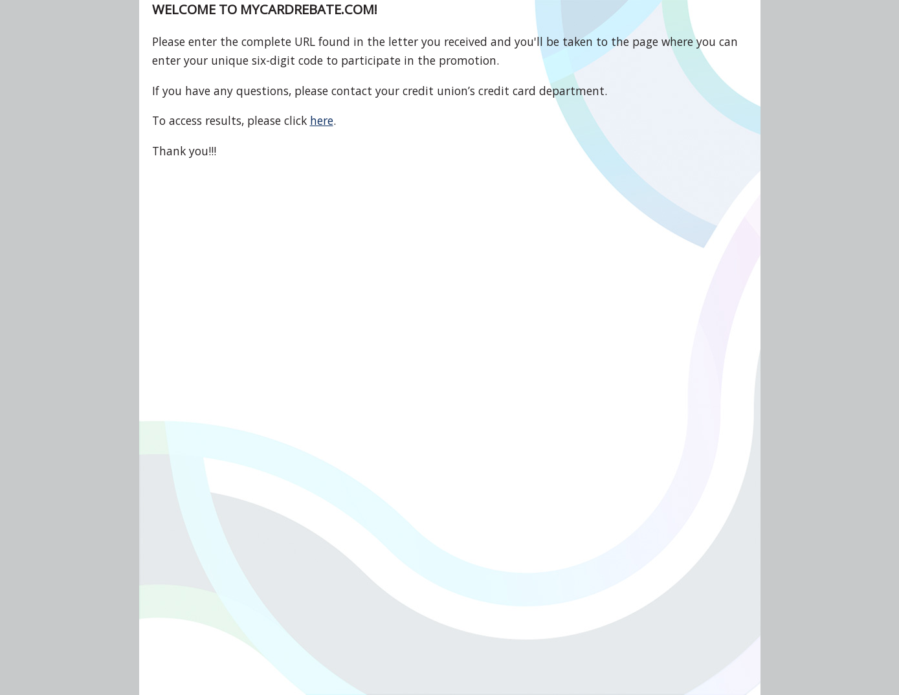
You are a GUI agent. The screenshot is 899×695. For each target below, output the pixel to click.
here (321, 120)
